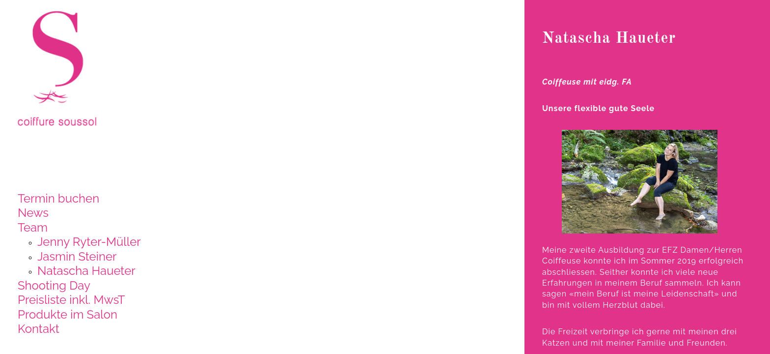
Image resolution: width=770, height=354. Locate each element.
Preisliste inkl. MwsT (71, 300)
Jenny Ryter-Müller (89, 242)
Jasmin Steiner (76, 256)
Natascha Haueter (86, 271)
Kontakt (38, 329)
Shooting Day (54, 285)
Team (33, 227)
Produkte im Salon (67, 314)
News (33, 213)
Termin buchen (58, 198)
